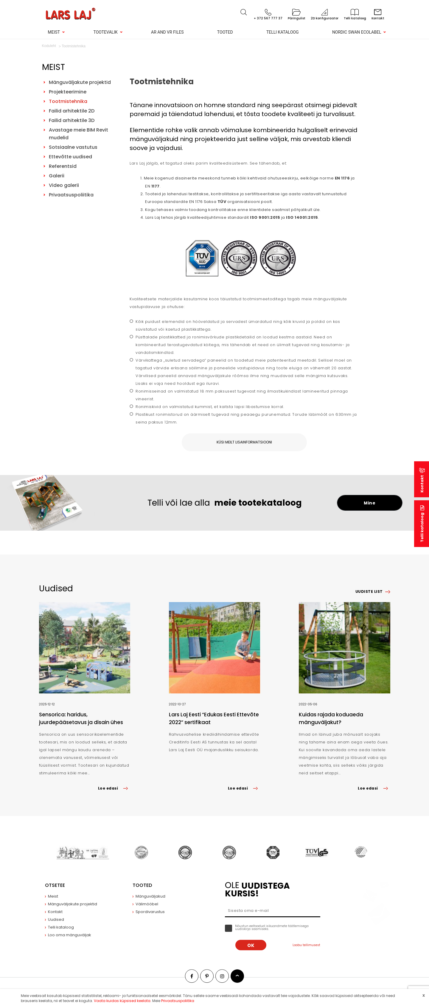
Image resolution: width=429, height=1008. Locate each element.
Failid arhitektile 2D (71, 110)
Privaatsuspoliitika (71, 194)
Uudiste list (369, 591)
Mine (369, 503)
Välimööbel (147, 904)
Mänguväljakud (150, 896)
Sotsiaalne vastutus (73, 147)
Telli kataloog (282, 32)
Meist (54, 32)
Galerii (56, 175)
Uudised (56, 919)
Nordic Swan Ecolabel (356, 32)
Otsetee (55, 885)
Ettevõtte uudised (70, 156)
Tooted (225, 32)
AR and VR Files (167, 32)
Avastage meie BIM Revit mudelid (78, 133)
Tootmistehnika (68, 101)
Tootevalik (106, 32)
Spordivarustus (150, 912)
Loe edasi (114, 788)
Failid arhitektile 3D (71, 120)
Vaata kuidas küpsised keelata (122, 1000)
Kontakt (422, 484)
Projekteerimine (67, 91)
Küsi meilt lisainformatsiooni (244, 442)
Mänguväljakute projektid (80, 82)
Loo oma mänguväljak (69, 935)
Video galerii (64, 185)
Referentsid (63, 166)
